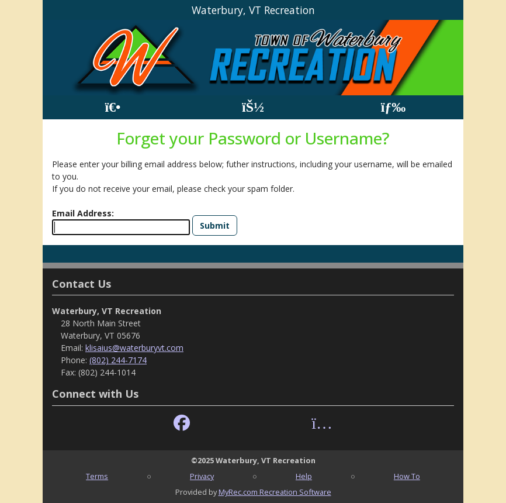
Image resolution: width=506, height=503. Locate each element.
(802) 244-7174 (118, 360)
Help (304, 476)
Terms (97, 476)
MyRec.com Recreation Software (275, 492)
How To (407, 476)
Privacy (202, 476)
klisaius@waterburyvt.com (134, 347)
